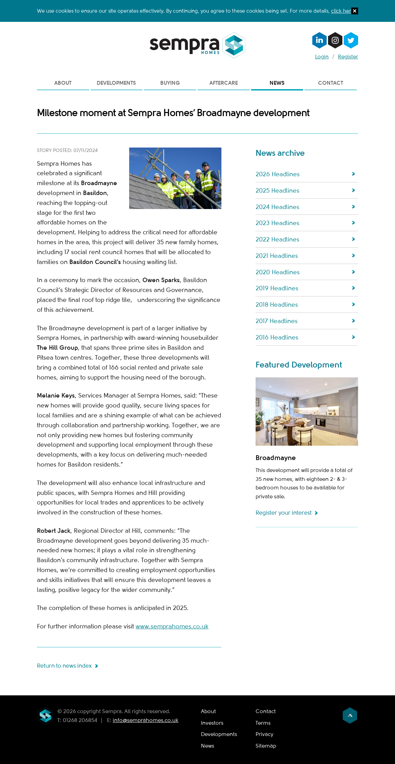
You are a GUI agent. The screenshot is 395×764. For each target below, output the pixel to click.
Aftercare (223, 83)
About (62, 83)
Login (322, 57)
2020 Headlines (278, 272)
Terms (263, 723)
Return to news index (64, 666)
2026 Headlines (278, 174)
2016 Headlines (277, 337)
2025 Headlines (277, 190)
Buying (170, 83)
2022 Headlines (277, 239)
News (277, 83)
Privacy (264, 734)
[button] (354, 12)
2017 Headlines (277, 321)
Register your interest (284, 513)
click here (342, 11)
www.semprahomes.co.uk (172, 626)
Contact (330, 83)
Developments (116, 83)
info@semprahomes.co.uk (145, 720)
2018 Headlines (277, 304)
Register (348, 57)
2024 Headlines (277, 207)
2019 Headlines (277, 288)
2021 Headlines (277, 255)
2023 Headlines (277, 223)
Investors (212, 723)
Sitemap (266, 746)
